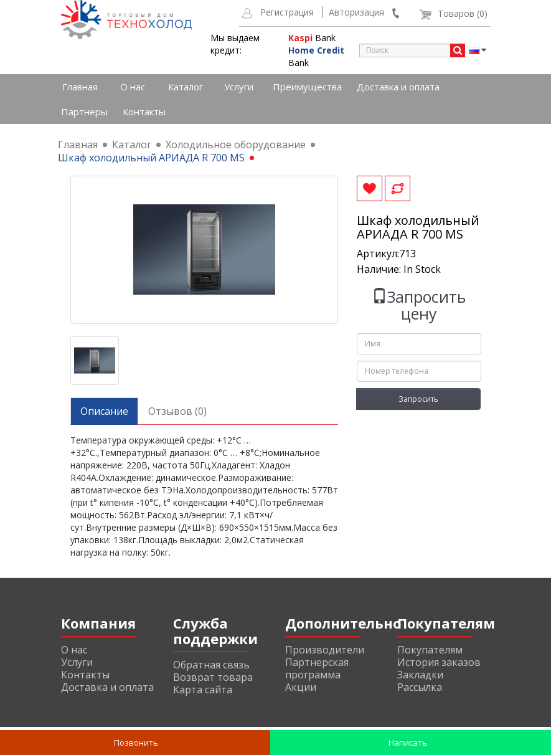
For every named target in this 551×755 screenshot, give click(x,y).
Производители (324, 649)
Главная (80, 86)
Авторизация (356, 12)
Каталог (185, 86)
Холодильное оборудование (236, 144)
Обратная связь (211, 664)
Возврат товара (213, 677)
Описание (104, 411)
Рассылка (419, 687)
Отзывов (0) (177, 411)
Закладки (420, 674)
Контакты (144, 111)
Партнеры (84, 111)
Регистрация (287, 12)
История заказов (439, 662)
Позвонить (135, 742)
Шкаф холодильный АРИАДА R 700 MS (151, 157)
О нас (132, 86)
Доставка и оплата (398, 86)
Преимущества (307, 86)
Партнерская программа (317, 668)
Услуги (238, 86)
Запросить (418, 399)
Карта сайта (202, 689)
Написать (407, 742)
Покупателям (430, 649)
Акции (300, 687)
